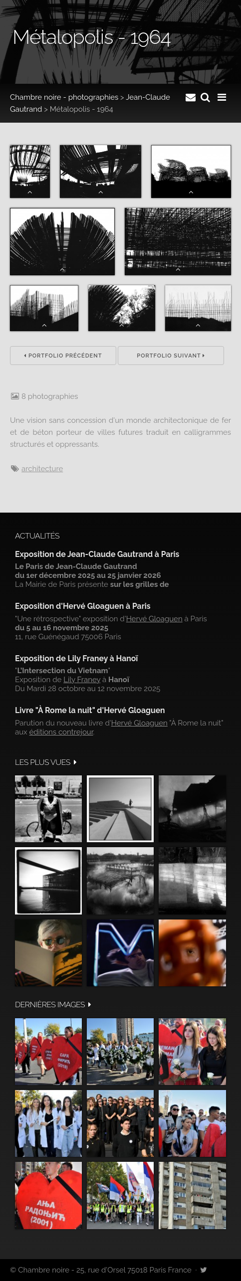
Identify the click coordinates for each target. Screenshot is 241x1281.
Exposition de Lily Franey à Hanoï (76, 658)
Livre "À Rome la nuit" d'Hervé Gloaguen (90, 710)
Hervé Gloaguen (154, 618)
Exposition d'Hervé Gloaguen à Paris (83, 606)
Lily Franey (81, 679)
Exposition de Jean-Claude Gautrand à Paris (97, 554)
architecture (42, 468)
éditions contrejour (61, 732)
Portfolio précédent (63, 356)
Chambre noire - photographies (64, 97)
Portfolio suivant (171, 356)
